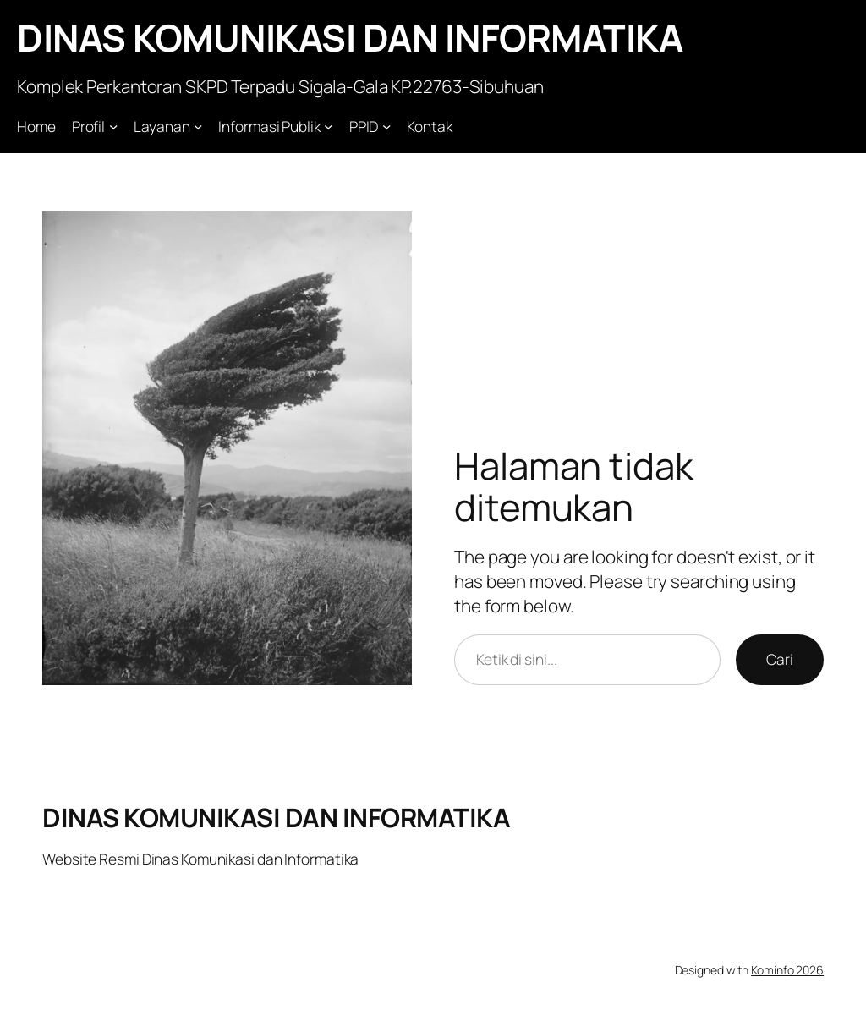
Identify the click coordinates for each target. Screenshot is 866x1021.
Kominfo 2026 (787, 970)
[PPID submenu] (386, 126)
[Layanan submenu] (198, 126)
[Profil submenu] (113, 126)
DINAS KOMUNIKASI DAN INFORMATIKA (349, 37)
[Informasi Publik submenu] (328, 126)
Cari (779, 659)
